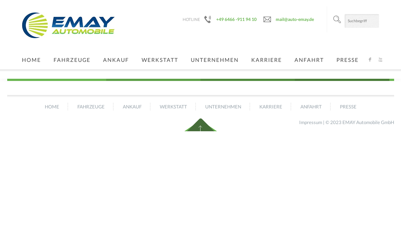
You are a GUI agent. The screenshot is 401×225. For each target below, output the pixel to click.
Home (31, 60)
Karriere (266, 60)
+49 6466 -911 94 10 (236, 19)
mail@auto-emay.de (295, 19)
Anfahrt (309, 60)
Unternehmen (215, 60)
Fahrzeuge (72, 60)
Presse (347, 60)
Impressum (310, 122)
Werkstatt (160, 60)
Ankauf (116, 60)
